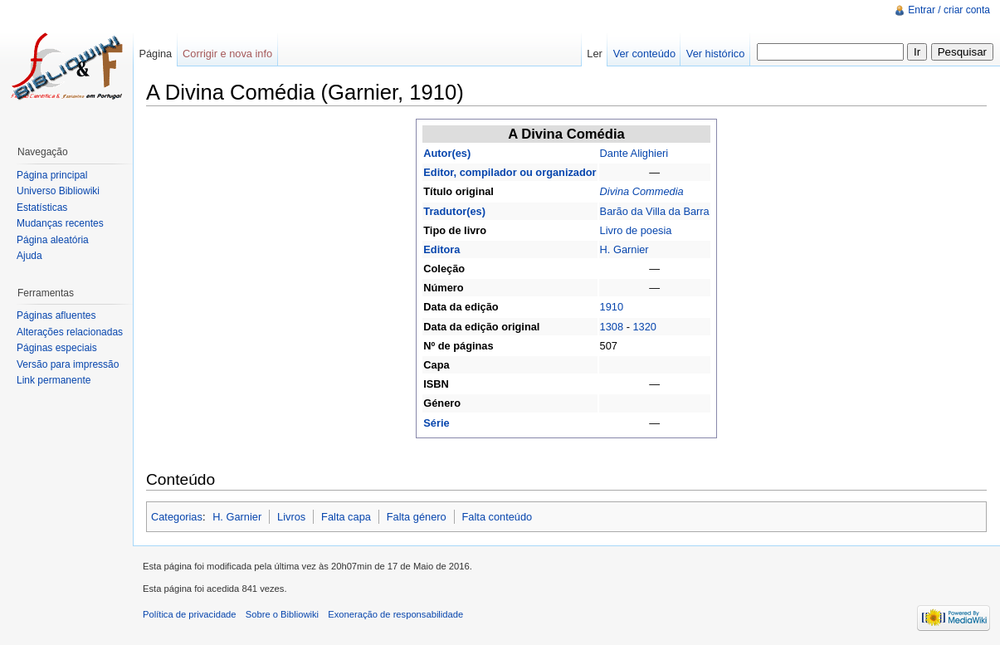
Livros (291, 517)
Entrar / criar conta (949, 10)
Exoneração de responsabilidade (395, 614)
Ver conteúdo (644, 53)
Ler (594, 53)
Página (155, 53)
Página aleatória (53, 240)
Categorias (176, 517)
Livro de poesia (636, 230)
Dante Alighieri (634, 153)
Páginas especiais (57, 348)
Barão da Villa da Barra (655, 211)
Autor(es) (447, 153)
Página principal (52, 175)
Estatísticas (42, 207)
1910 (611, 307)
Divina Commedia (642, 191)
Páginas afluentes (56, 315)
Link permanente (53, 380)
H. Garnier (624, 249)
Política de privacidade (190, 614)
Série (436, 423)
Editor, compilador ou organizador (509, 172)
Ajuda (29, 255)
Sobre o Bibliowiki (282, 614)
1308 (611, 326)
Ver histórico (715, 53)
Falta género (416, 517)
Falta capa (346, 517)
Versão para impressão (68, 364)
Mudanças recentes (60, 223)
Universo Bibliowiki (58, 191)
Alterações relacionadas (70, 332)
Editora (441, 249)
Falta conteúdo (497, 517)
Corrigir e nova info (227, 53)
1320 (644, 326)
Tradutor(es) (454, 211)
